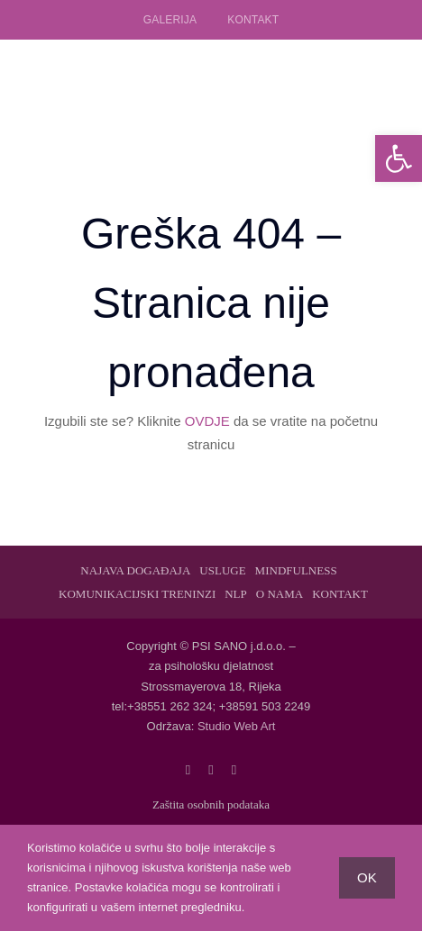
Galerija (170, 20)
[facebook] (188, 770)
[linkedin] (234, 770)
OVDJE (207, 421)
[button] (398, 158)
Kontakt (253, 20)
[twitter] (210, 770)
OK (367, 877)
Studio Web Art (236, 726)
